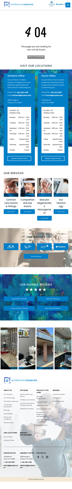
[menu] (67, 5)
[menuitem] (11, 394)
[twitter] (42, 457)
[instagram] (47, 457)
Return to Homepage (36, 56)
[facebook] (38, 457)
